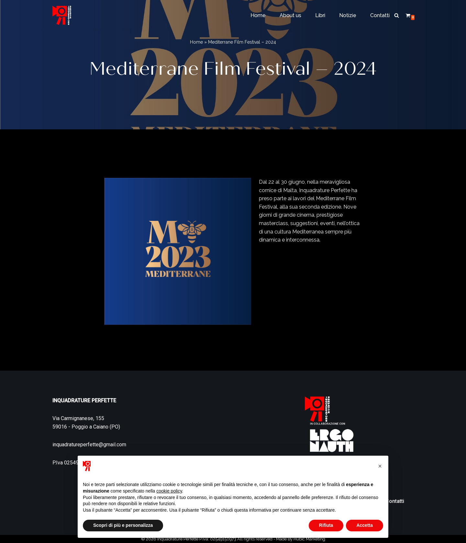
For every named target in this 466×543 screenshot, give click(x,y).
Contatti (380, 15)
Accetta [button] (364, 525)
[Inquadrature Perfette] (61, 15)
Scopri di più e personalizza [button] (123, 525)
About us (290, 15)
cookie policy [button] (169, 491)
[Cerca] (396, 15)
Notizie (347, 15)
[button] (380, 466)
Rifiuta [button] (326, 525)
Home (258, 15)
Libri (320, 15)
